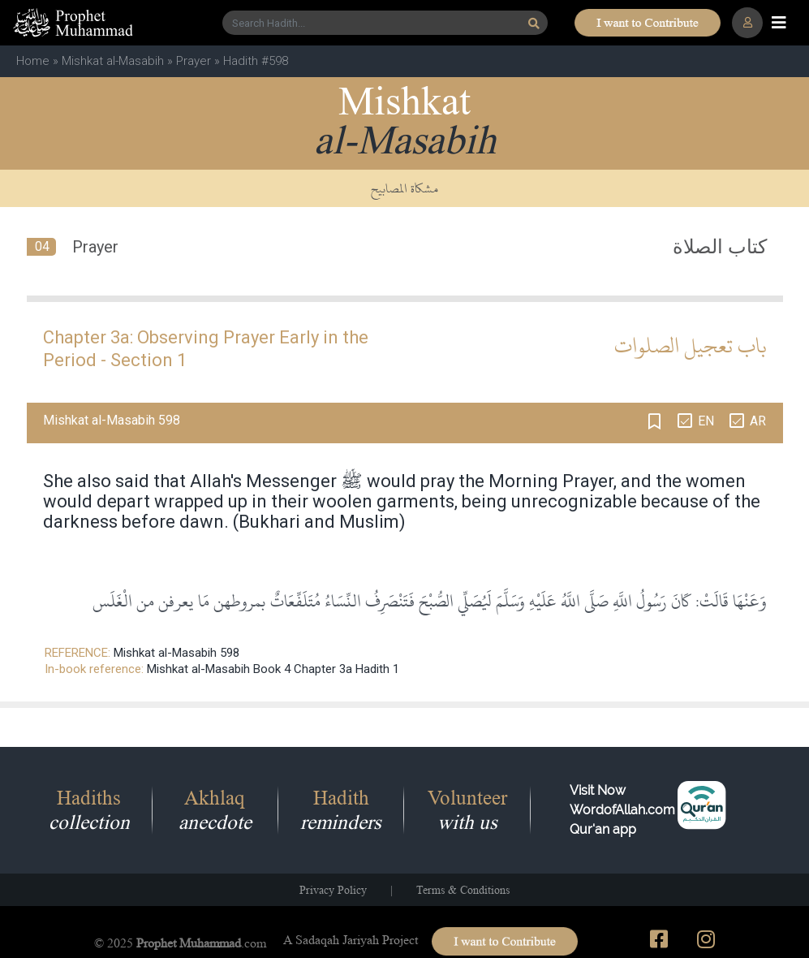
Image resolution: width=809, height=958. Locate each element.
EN (706, 421)
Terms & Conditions (463, 889)
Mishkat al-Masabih (113, 61)
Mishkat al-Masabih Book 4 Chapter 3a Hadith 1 (273, 669)
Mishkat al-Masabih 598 (176, 652)
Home (32, 61)
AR (758, 421)
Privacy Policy (333, 889)
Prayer (193, 61)
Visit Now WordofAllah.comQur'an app (622, 810)
